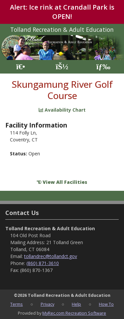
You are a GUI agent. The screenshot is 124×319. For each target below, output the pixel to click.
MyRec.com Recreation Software (74, 313)
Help (76, 304)
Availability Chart (62, 110)
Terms (16, 304)
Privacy (47, 304)
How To (106, 304)
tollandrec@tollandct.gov (50, 256)
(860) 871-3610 (42, 263)
